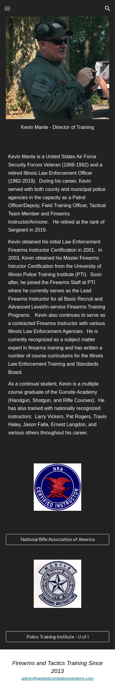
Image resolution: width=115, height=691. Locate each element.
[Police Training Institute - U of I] (57, 637)
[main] (57, 127)
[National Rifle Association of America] (57, 539)
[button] (7, 8)
